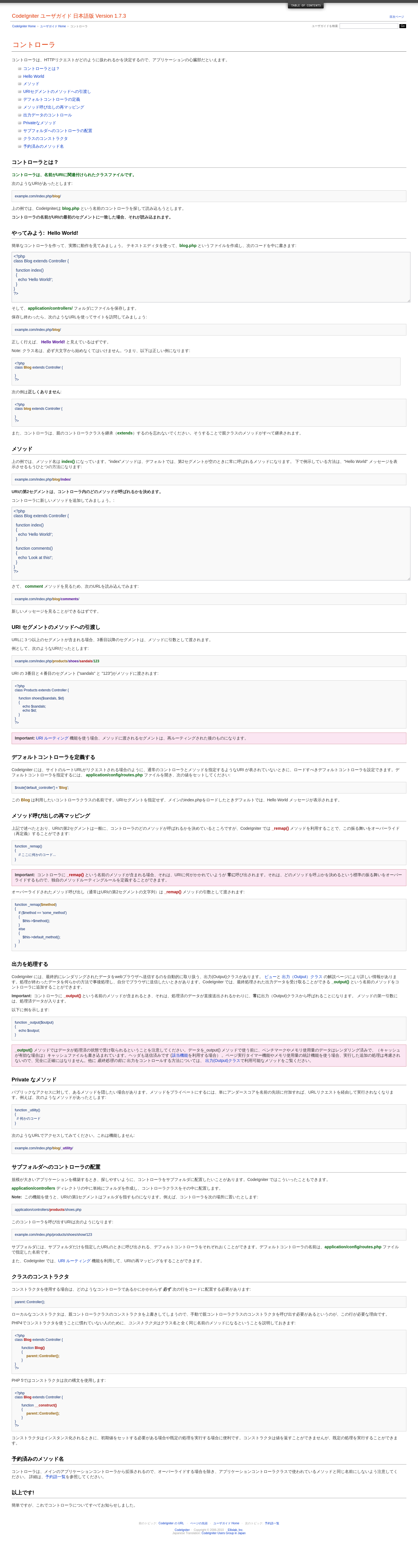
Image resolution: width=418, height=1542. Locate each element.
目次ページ (397, 16)
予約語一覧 (55, 1476)
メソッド (31, 83)
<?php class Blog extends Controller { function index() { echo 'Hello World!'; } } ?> (211, 277)
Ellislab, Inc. (235, 1530)
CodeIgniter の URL (171, 1523)
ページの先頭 (199, 1523)
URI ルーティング (52, 738)
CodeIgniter (182, 1530)
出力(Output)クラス (222, 1060)
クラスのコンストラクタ (45, 138)
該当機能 (180, 1055)
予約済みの (33, 146)
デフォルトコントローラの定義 (51, 99)
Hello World (33, 76)
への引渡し (81, 91)
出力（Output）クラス (302, 976)
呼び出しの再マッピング (61, 107)
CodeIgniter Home (24, 26)
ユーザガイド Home (53, 26)
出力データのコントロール (47, 115)
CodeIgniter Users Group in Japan (223, 1533)
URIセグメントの (39, 91)
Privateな (31, 122)
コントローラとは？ (41, 68)
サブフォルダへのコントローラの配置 (57, 130)
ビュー (270, 976)
